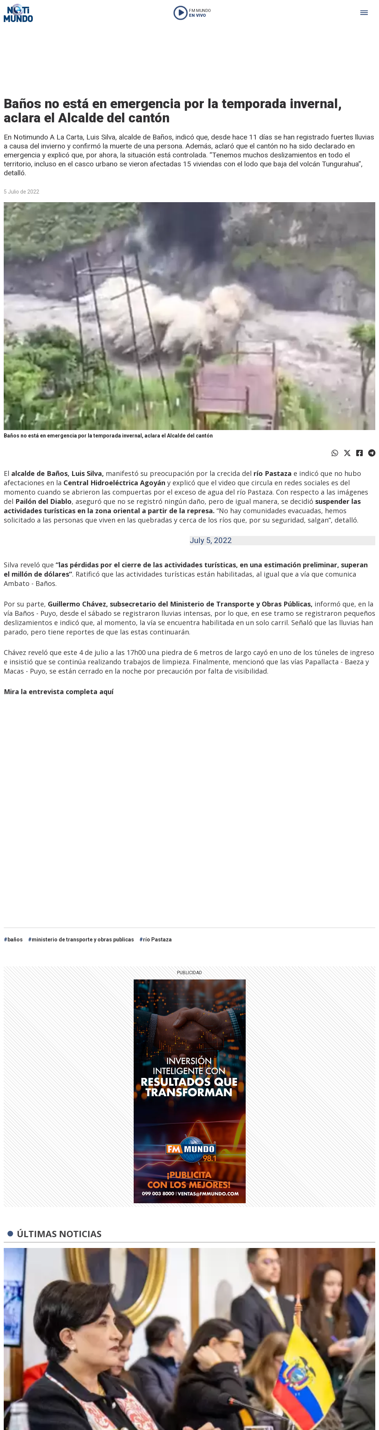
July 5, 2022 (211, 540)
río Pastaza (157, 940)
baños (15, 940)
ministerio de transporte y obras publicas (83, 940)
